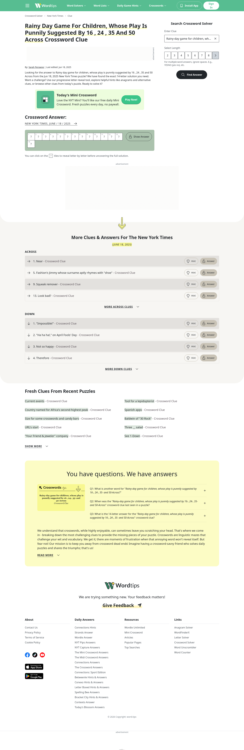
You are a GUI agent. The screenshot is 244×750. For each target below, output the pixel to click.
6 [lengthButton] (195, 55)
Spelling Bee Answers (87, 692)
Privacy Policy (33, 632)
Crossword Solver (184, 642)
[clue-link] (107, 261)
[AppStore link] (47, 667)
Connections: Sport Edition (90, 672)
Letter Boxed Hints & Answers (92, 687)
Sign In (211, 5)
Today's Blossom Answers (90, 707)
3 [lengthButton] (174, 55)
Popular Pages (132, 642)
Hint (191, 261)
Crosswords (158, 5)
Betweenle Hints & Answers (91, 677)
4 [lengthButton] (181, 55)
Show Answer (139, 137)
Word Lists (102, 5)
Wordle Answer (83, 637)
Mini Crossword (133, 632)
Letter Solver (181, 637)
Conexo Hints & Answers (89, 682)
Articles (128, 637)
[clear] (215, 38)
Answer (208, 261)
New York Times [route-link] (55, 15)
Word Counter (182, 652)
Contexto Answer (85, 702)
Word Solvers (76, 5)
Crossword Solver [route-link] (34, 15)
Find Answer (191, 75)
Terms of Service (34, 637)
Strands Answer (84, 632)
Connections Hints (85, 627)
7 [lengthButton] (201, 55)
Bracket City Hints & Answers (91, 697)
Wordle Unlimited (134, 627)
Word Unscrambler (185, 647)
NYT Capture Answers (87, 647)
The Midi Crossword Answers (91, 657)
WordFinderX (182, 632)
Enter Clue (170, 31)
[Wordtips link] (46, 5)
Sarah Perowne (36, 67)
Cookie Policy (32, 642)
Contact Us (31, 627)
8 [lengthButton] (208, 55)
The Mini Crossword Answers (91, 652)
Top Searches (132, 647)
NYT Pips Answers (85, 642)
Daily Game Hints (129, 5)
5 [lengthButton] (188, 55)
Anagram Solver (183, 627)
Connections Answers (87, 662)
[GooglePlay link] (47, 676)
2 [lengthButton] (167, 55)
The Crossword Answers (89, 667)
